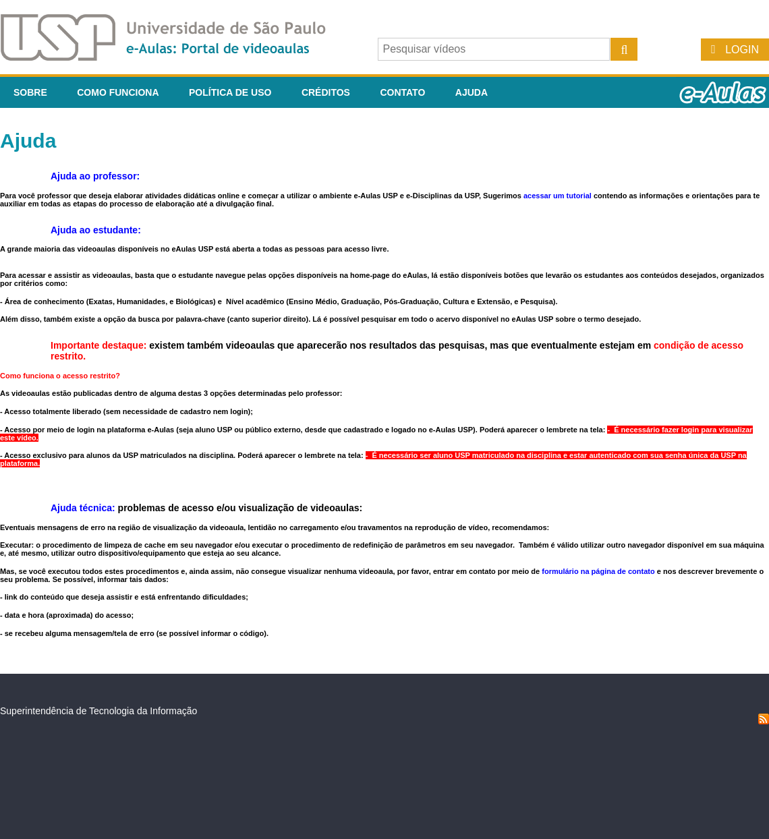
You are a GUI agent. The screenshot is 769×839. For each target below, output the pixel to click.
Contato (402, 92)
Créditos (326, 92)
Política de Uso (230, 92)
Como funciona (118, 92)
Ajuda (471, 92)
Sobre (30, 92)
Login (742, 49)
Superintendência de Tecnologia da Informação (98, 710)
